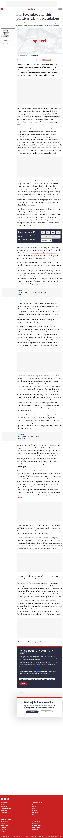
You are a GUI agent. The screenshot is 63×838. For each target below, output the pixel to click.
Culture (34, 806)
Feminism (34, 810)
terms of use (27, 836)
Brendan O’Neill (4, 821)
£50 (58, 232)
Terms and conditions (6, 808)
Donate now (45, 240)
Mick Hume (3, 829)
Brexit (33, 808)
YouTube (8, 799)
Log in (59, 9)
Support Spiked (4, 806)
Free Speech (35, 812)
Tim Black (3, 831)
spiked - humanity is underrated (31, 9)
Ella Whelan (3, 827)
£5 (42, 232)
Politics (35, 55)
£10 (48, 232)
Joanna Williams (5, 825)
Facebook (2, 799)
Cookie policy (4, 812)
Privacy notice (4, 810)
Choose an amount (50, 236)
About (2, 804)
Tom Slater (3, 823)
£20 (53, 232)
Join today (32, 712)
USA (33, 814)
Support (23, 684)
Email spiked (35, 829)
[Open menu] (2, 9)
